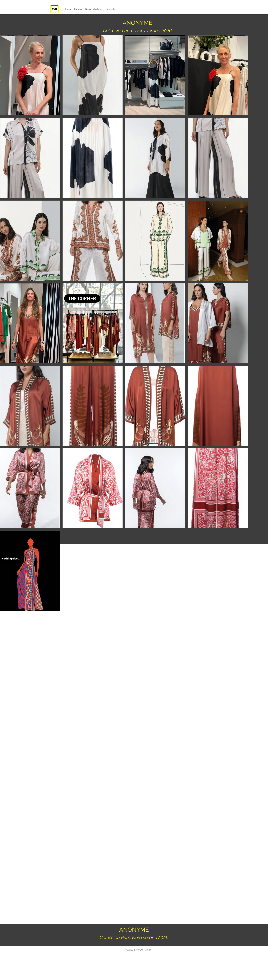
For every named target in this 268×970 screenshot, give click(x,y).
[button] (77, 8)
